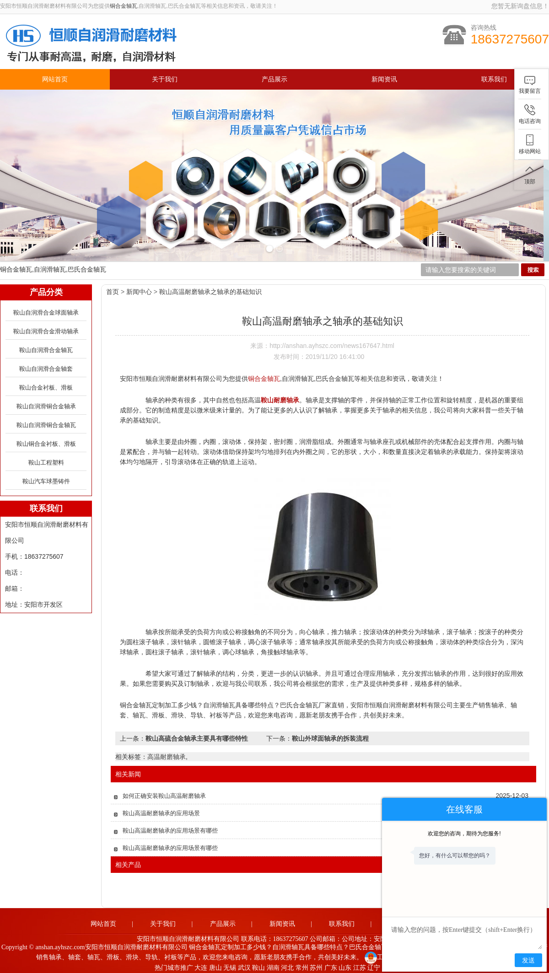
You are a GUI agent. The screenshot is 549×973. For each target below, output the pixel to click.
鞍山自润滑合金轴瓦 (46, 347)
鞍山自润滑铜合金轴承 (46, 404)
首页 (112, 289)
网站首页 (55, 79)
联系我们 (494, 79)
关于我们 (165, 79)
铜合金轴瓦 (123, 6)
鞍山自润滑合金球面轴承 (46, 310)
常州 (302, 965)
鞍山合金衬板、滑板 (46, 385)
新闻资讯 (384, 79)
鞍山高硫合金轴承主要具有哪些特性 (196, 736)
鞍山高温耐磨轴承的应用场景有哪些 (170, 828)
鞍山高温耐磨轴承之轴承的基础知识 (210, 289)
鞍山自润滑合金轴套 (46, 366)
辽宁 (373, 965)
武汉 (244, 965)
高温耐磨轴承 (166, 754)
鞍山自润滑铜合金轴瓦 (46, 422)
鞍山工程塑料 (46, 460)
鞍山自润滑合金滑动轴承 (46, 329)
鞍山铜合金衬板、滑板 (46, 441)
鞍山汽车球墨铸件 (46, 479)
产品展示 (274, 79)
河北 (287, 965)
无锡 (229, 965)
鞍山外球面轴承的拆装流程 (330, 736)
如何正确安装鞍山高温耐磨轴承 (164, 793)
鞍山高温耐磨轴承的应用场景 (161, 810)
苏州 (316, 965)
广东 (330, 965)
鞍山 (258, 965)
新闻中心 (139, 289)
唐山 (215, 965)
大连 (200, 965)
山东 (345, 965)
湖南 (273, 965)
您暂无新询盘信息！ (520, 6)
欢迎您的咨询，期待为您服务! (464, 833)
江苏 (359, 965)
